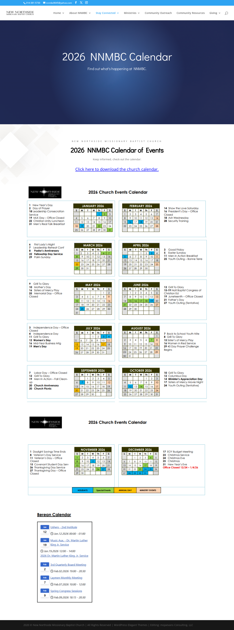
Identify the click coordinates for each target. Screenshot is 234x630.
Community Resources (191, 13)
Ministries (130, 13)
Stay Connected (106, 13)
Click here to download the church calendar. (117, 169)
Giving (213, 13)
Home (57, 13)
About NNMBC (78, 13)
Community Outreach (158, 13)
